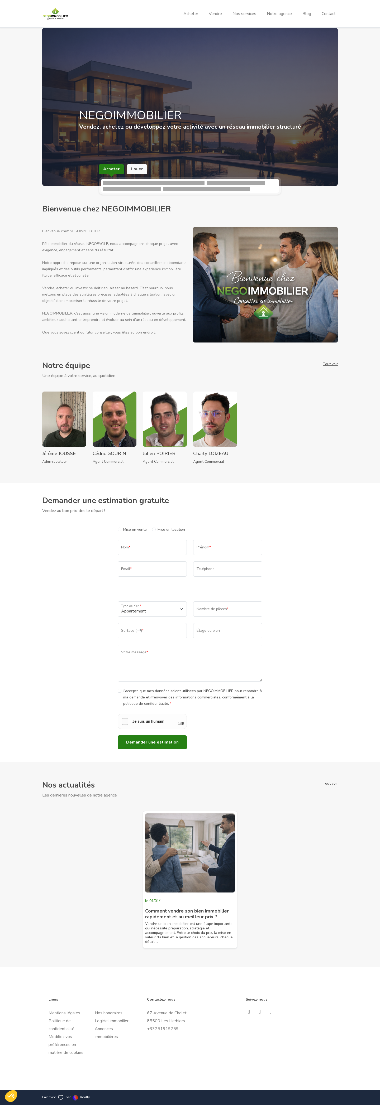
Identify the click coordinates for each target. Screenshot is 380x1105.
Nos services (244, 14)
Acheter (190, 14)
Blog (306, 14)
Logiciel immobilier (112, 1021)
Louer (137, 169)
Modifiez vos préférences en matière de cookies (66, 1044)
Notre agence (279, 14)
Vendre (215, 14)
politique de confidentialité (145, 703)
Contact (329, 14)
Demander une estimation (152, 742)
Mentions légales (64, 1013)
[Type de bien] (152, 609)
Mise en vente (135, 529)
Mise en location (171, 529)
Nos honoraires (108, 1013)
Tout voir (330, 363)
